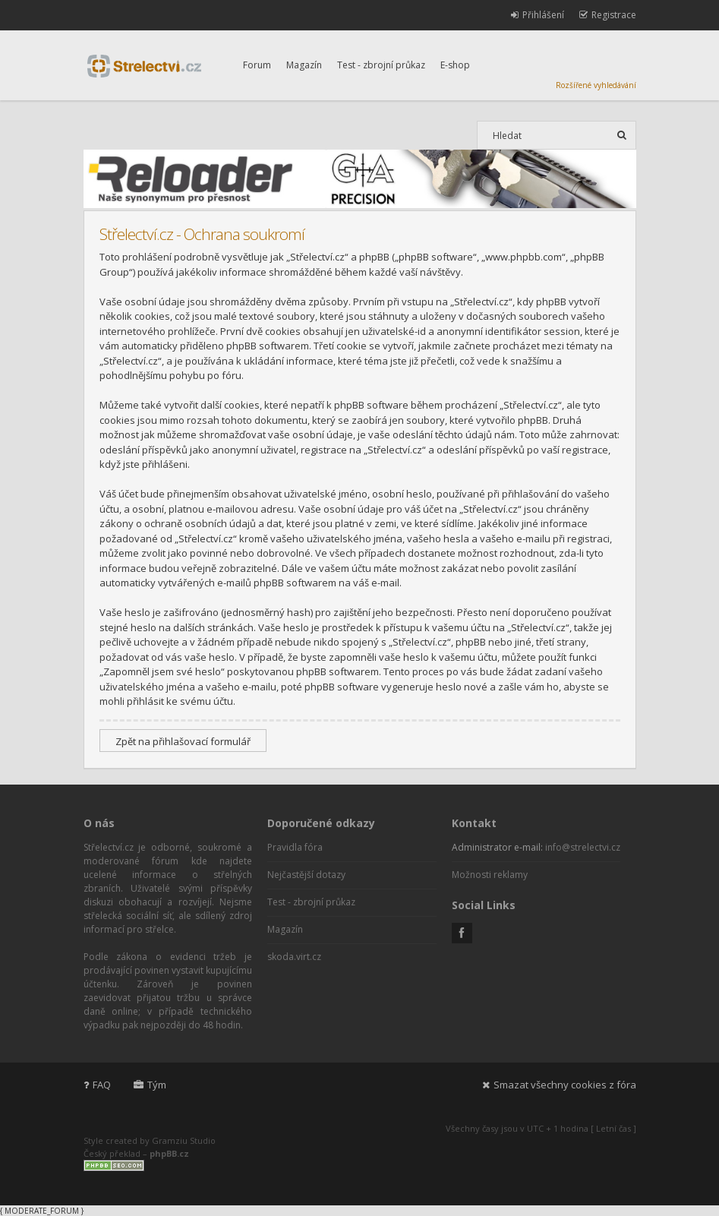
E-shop (455, 64)
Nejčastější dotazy (306, 874)
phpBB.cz (169, 1153)
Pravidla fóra (295, 847)
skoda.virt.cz (294, 956)
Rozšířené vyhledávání (596, 85)
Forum (257, 64)
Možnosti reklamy (490, 874)
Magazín (304, 64)
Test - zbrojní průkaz (381, 64)
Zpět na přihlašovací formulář (183, 741)
